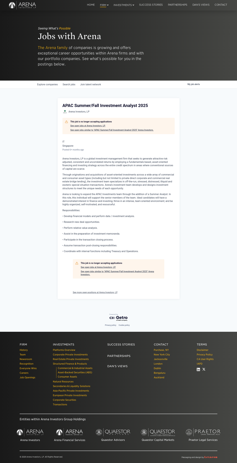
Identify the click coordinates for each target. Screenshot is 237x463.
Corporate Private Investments (70, 354)
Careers (24, 372)
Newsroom (26, 359)
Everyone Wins (28, 368)
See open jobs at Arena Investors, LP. (87, 126)
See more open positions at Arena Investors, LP (95, 292)
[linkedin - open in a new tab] (198, 370)
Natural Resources (63, 381)
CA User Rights (205, 359)
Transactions (60, 404)
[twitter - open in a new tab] (203, 370)
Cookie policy (124, 325)
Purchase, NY (161, 350)
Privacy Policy (205, 354)
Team (23, 354)
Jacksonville (161, 359)
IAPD (199, 363)
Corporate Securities (64, 399)
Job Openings (27, 377)
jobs (69, 84)
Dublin (157, 368)
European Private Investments (70, 395)
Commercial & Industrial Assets (75, 368)
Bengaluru (159, 372)
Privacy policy (110, 325)
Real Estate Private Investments (71, 359)
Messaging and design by (199, 457)
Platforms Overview (64, 350)
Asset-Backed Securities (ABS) (75, 372)
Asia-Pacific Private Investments (71, 390)
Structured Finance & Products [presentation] (70, 363)
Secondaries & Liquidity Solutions (71, 386)
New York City (162, 354)
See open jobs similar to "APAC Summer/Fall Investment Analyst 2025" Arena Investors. (112, 130)
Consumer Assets (67, 376)
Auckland (159, 377)
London (158, 363)
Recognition (26, 363)
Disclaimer (202, 350)
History (24, 350)
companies (47, 84)
